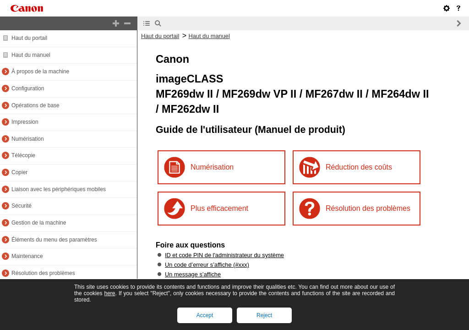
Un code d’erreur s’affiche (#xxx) (207, 264)
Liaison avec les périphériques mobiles (58, 189)
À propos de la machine (40, 71)
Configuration (27, 88)
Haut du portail (29, 38)
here (109, 293)
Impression (24, 122)
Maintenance (27, 256)
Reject (264, 315)
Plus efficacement (219, 208)
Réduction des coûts (359, 167)
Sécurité (21, 206)
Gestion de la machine (38, 223)
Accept (204, 315)
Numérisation (27, 139)
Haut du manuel (30, 55)
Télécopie (23, 155)
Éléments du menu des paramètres (54, 239)
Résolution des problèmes (43, 273)
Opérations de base (35, 105)
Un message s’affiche (193, 274)
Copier (19, 172)
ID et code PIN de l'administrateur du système (224, 255)
